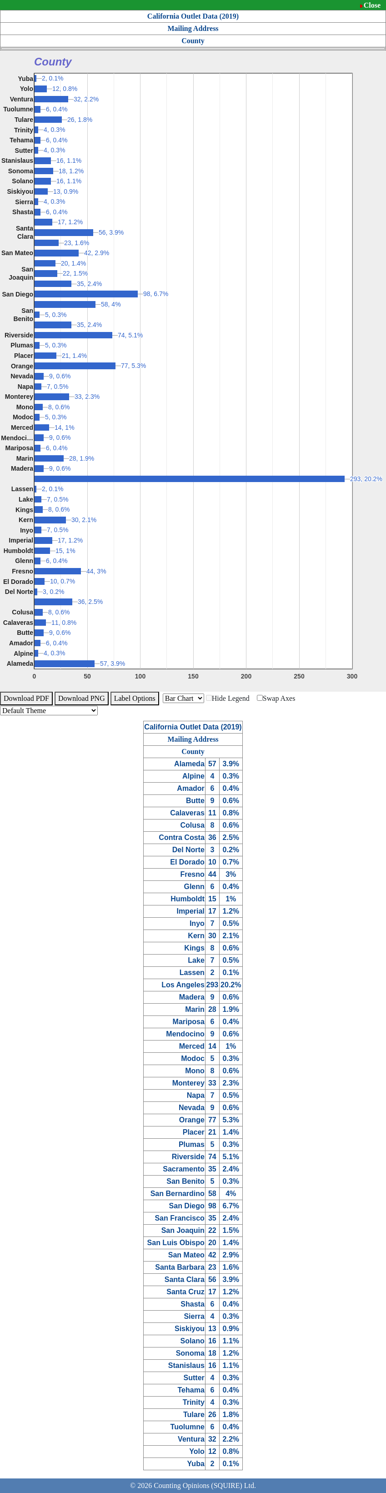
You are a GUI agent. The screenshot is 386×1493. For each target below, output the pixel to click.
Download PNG (81, 698)
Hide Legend (228, 698)
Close (372, 5)
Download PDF (26, 698)
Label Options (134, 698)
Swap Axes (276, 698)
